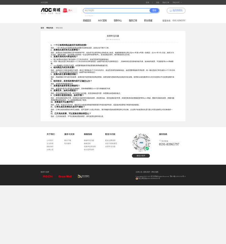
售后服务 (67, 143)
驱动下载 (67, 140)
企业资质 (50, 143)
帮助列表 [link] (49, 28)
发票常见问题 (110, 146)
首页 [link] (42, 28)
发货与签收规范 (111, 143)
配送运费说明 (110, 140)
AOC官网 (44, 2)
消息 (157, 2)
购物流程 (87, 143)
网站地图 (155, 172)
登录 (147, 2)
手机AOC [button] (177, 2)
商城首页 (87, 20)
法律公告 (50, 149)
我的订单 (165, 2)
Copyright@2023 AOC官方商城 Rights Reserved (152, 176)
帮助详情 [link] (59, 28)
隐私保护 (50, 146)
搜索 (154, 10)
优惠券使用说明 (90, 146)
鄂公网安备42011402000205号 (149, 178)
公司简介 (50, 140)
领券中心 (118, 20)
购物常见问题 (89, 140)
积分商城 (148, 20)
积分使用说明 (89, 149)
